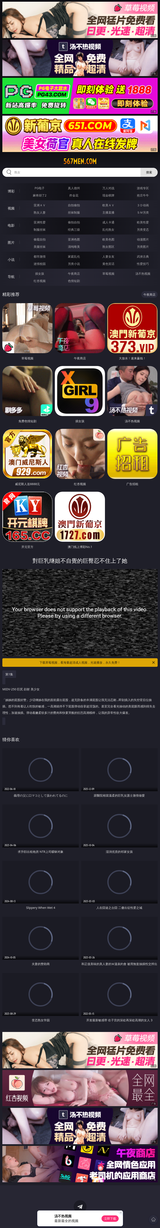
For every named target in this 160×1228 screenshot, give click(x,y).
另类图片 (143, 247)
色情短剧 (74, 281)
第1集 (9, 674)
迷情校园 (40, 264)
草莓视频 (108, 274)
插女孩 (39, 274)
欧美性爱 (143, 222)
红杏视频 (40, 281)
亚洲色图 (74, 239)
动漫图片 (143, 239)
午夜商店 (74, 274)
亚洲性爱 (40, 222)
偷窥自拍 (40, 239)
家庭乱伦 (74, 256)
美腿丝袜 (40, 247)
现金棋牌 (108, 195)
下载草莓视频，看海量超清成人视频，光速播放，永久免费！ (97, 662)
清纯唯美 (74, 247)
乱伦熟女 (108, 229)
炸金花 (73, 195)
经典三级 (74, 229)
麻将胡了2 (39, 195)
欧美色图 (108, 239)
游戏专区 (143, 188)
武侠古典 (143, 256)
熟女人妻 (40, 212)
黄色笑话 (108, 264)
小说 (11, 259)
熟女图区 (108, 247)
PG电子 (40, 188)
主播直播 (108, 212)
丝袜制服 (74, 212)
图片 (11, 242)
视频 (11, 208)
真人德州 (74, 188)
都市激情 (40, 256)
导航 (11, 276)
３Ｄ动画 (143, 205)
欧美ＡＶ (108, 205)
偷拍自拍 (74, 222)
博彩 (11, 191)
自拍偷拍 (74, 205)
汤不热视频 (142, 274)
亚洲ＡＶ (40, 205)
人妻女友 (108, 256)
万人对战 (108, 188)
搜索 (149, 172)
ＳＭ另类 (143, 212)
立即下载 (110, 1218)
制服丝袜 (40, 229)
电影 (11, 225)
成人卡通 (108, 222)
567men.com (80, 161)
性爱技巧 (143, 264)
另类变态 (143, 229)
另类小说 (74, 264)
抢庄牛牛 (143, 195)
